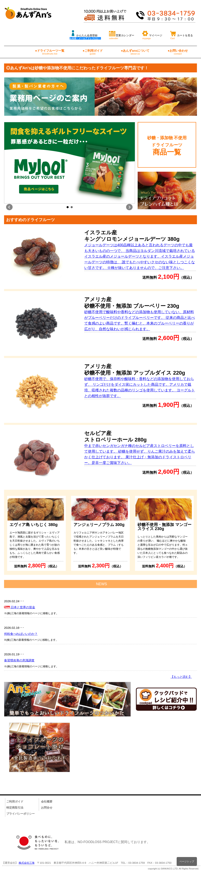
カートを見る (181, 35)
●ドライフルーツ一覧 (49, 52)
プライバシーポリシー (20, 813)
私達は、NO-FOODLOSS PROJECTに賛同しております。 (81, 842)
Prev (9, 207)
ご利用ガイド (14, 801)
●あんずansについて (135, 52)
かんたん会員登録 (85, 35)
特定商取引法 (14, 807)
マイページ (152, 35)
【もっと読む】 (181, 676)
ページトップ (186, 861)
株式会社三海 (27, 862)
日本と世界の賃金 (19, 607)
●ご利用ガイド (93, 52)
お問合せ (46, 807)
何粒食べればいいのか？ (21, 633)
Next (129, 207)
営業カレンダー (121, 35)
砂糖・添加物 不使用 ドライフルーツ (167, 145)
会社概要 (46, 801)
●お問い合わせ (178, 52)
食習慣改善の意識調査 (19, 660)
